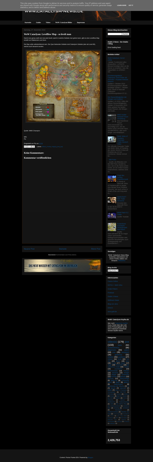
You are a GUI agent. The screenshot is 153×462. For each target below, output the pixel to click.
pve (58, 146)
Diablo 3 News (113, 296)
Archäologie (111, 392)
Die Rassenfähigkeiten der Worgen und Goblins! (117, 98)
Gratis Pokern (113, 289)
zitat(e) (111, 357)
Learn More (121, 5)
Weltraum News (113, 300)
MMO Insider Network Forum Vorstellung (122, 117)
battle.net (114, 380)
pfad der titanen (122, 396)
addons (124, 419)
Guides (38, 22)
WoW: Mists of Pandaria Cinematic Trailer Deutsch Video (122, 140)
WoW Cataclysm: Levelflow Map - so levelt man (47, 34)
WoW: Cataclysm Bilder (63, 22)
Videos (48, 22)
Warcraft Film (112, 419)
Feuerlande (126, 413)
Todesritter (119, 365)
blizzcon (111, 378)
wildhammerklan (113, 412)
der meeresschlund (114, 406)
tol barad (126, 421)
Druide (113, 363)
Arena (125, 398)
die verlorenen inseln (118, 366)
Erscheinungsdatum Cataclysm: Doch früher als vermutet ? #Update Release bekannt (118, 78)
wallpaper (112, 423)
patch (126, 350)
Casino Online (113, 281)
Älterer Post (95, 249)
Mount (123, 400)
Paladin (126, 367)
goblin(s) (118, 355)
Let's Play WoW (122, 415)
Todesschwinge (124, 402)
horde (49, 146)
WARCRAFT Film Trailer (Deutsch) (121, 199)
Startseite (28, 22)
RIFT (117, 417)
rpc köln (110, 398)
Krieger (126, 373)
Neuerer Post (29, 249)
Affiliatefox (121, 261)
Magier (114, 374)
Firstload (111, 293)
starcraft (123, 388)
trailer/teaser (118, 384)
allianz (44, 146)
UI (128, 386)
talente (118, 398)
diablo (118, 382)
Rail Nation (124, 417)
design (112, 396)
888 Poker (112, 160)
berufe (113, 388)
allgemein (112, 350)
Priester (126, 371)
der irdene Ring (121, 404)
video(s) (112, 341)
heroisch (115, 373)
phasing (116, 408)
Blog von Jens (113, 304)
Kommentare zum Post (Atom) (66, 255)
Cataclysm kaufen (121, 323)
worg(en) (125, 352)
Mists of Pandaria (121, 390)
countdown (118, 369)
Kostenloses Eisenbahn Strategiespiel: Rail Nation (122, 226)
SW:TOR (123, 392)
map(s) (54, 146)
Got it (131, 5)
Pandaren (110, 417)
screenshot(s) (113, 348)
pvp (61, 146)
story (127, 361)
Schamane (125, 374)
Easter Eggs (116, 413)
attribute (126, 394)
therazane (118, 410)
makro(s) (119, 421)
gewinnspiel (111, 421)
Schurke (114, 376)
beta (120, 345)
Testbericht (111, 402)
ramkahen (126, 408)
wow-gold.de (112, 311)
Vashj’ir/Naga (124, 378)
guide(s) (121, 357)
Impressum (81, 22)
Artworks (110, 400)
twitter (110, 390)
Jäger (110, 365)
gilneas (123, 376)
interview (111, 394)
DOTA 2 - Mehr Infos (115, 285)
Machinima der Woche (116, 386)
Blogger (90, 457)
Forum (112, 415)
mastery (118, 394)
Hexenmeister (113, 371)
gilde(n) (126, 382)
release (110, 359)
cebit (111, 404)
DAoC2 (110, 308)
